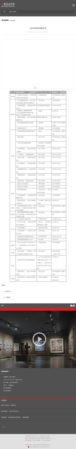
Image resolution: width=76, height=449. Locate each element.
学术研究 (5, 20)
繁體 (2, 305)
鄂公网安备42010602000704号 (38, 447)
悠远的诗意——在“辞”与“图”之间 (9, 411)
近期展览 (4, 400)
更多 (3, 427)
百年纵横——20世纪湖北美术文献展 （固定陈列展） (15, 417)
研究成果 (12, 20)
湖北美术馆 (38, 5)
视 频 (3, 309)
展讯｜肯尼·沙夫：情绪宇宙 (8, 405)
